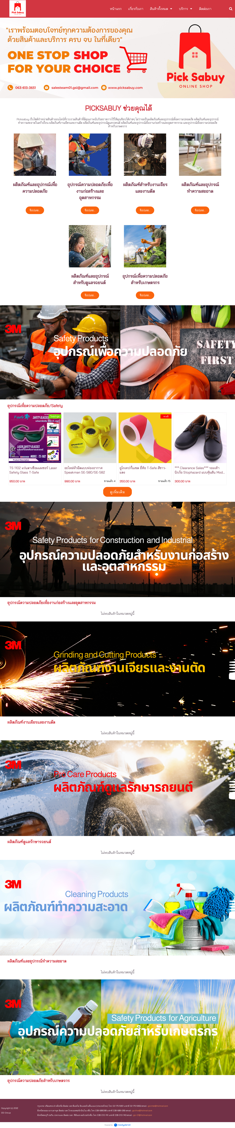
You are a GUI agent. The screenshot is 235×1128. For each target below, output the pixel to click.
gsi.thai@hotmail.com (142, 1110)
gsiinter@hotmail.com (158, 1106)
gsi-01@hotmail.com (142, 1115)
